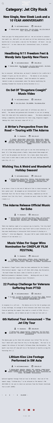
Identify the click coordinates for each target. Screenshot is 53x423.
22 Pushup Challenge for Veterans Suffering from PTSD (26, 286)
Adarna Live (21, 140)
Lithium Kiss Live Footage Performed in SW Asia (26, 359)
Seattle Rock (41, 180)
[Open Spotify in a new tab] (34, 410)
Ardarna (32, 141)
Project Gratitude (29, 371)
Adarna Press (30, 140)
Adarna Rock (24, 29)
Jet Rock (27, 30)
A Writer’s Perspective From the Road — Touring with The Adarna (26, 129)
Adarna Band (15, 29)
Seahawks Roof (15, 220)
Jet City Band (44, 218)
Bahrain (22, 370)
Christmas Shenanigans (17, 180)
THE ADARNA (35, 30)
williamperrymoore (23, 26)
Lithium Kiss (18, 371)
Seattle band (25, 220)
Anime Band (35, 331)
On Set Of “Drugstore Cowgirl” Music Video (26, 92)
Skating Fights (20, 261)
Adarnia (22, 369)
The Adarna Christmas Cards (38, 181)
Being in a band (41, 141)
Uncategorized (29, 182)
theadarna (23, 136)
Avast (35, 259)
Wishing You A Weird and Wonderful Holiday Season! (26, 168)
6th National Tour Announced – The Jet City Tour (26, 321)
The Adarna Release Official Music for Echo (26, 207)
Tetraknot (29, 261)
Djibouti (29, 370)
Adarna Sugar (22, 259)
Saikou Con (12, 333)
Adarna (14, 139)
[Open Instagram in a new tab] (24, 410)
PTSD (43, 296)
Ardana (26, 141)
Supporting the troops (30, 298)
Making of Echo (42, 219)
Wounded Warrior (34, 299)
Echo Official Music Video (30, 218)
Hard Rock (42, 259)
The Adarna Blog (33, 67)
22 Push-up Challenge (23, 296)
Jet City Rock (33, 29)
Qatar (38, 371)
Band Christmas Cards (42, 179)
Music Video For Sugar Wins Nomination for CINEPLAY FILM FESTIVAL (26, 247)
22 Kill (12, 296)
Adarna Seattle (15, 218)
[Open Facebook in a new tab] (19, 410)
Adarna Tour (19, 141)
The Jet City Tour (43, 333)
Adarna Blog (30, 139)
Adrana (28, 369)
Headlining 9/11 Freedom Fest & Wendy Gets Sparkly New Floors (26, 55)
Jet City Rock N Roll (36, 66)
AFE (33, 369)
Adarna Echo (39, 139)
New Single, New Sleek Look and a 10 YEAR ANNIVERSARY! (26, 19)
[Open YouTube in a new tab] (29, 410)
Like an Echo (32, 219)
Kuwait (10, 371)
